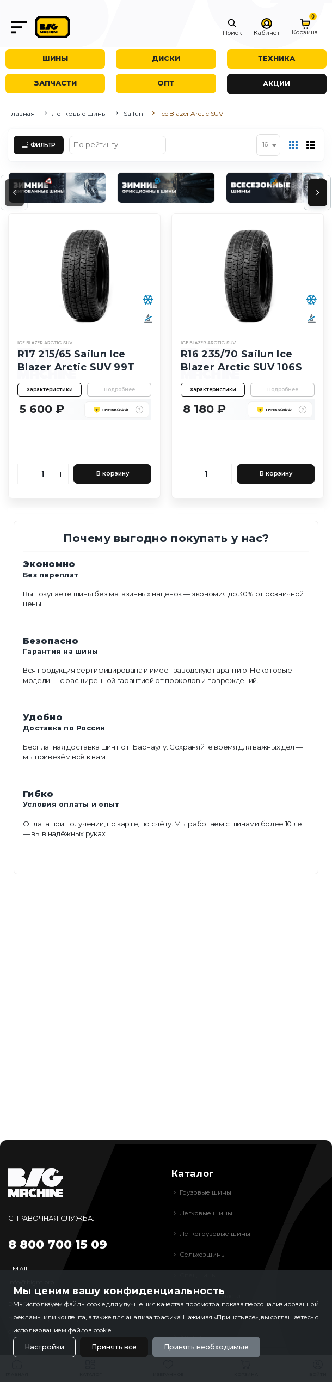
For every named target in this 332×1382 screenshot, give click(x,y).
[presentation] (14, 192)
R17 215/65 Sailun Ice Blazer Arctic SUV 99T (76, 360)
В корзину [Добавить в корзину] (112, 473)
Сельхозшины (203, 1254)
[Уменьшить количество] (25, 474)
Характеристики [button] (50, 389)
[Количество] (43, 474)
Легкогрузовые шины (215, 1234)
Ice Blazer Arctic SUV (44, 342)
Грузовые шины (205, 1192)
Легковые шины (79, 113)
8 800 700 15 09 (57, 1244)
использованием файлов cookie (62, 1330)
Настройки (44, 1347)
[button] (232, 27)
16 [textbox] (265, 144)
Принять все (114, 1347)
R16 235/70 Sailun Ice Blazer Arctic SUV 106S (241, 360)
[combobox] (268, 145)
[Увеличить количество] (61, 474)
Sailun (133, 113)
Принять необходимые (206, 1347)
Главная (21, 113)
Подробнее (119, 389)
